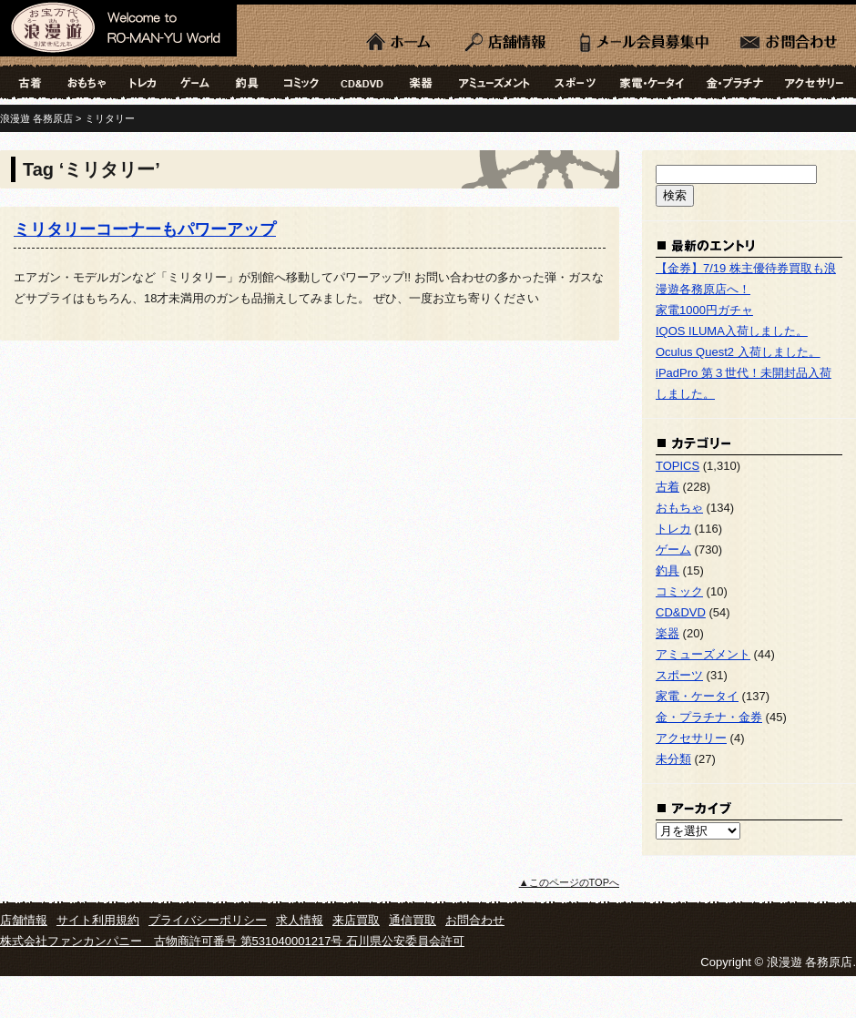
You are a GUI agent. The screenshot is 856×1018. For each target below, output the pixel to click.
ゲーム (194, 82)
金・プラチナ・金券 (734, 82)
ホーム (400, 36)
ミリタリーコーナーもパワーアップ (145, 229)
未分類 (673, 759)
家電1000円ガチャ (704, 310)
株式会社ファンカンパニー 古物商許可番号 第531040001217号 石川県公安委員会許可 (232, 941)
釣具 (246, 82)
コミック (301, 82)
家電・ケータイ (652, 82)
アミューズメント (494, 82)
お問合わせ (790, 36)
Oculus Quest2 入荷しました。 (738, 352)
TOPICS (677, 466)
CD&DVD (362, 82)
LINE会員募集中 (644, 36)
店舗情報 (507, 36)
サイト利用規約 (97, 920)
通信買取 (412, 920)
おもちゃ (86, 82)
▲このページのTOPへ (569, 882)
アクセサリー (815, 82)
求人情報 (299, 920)
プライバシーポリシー (207, 920)
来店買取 (356, 920)
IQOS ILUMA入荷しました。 (732, 331)
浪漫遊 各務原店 (118, 32)
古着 (27, 82)
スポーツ (575, 82)
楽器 (421, 82)
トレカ (143, 82)
